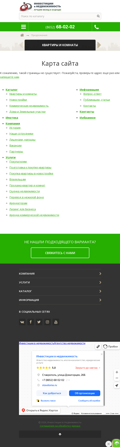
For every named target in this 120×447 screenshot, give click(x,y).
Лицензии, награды (22, 139)
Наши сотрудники (21, 133)
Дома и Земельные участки (27, 111)
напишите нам (9, 77)
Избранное (88, 117)
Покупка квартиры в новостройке (31, 173)
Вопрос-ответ (92, 94)
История (14, 127)
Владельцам (17, 179)
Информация (89, 89)
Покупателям (18, 161)
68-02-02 (60, 26)
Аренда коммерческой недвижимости (34, 215)
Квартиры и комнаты (23, 94)
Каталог (12, 89)
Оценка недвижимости (24, 191)
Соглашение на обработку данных (60, 425)
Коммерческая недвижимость (29, 105)
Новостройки (18, 99)
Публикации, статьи (96, 99)
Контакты (89, 105)
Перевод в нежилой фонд (26, 197)
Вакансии (15, 145)
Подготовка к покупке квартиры (30, 167)
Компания (13, 123)
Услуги (11, 157)
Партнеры (16, 151)
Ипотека (12, 117)
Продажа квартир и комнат (27, 185)
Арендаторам (18, 203)
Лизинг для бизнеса (22, 209)
